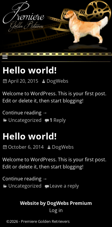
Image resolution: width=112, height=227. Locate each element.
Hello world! (29, 70)
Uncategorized (25, 120)
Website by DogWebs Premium (56, 203)
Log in (56, 210)
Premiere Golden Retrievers (45, 221)
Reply (58, 120)
